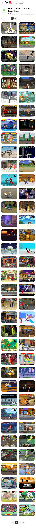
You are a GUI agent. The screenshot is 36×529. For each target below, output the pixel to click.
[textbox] (4, 18)
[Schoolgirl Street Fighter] (27, 276)
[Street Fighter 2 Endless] (9, 276)
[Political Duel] (9, 152)
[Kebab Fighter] (9, 138)
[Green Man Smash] (27, 455)
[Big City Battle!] (9, 496)
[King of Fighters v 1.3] (9, 56)
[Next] (23, 522)
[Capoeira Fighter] (27, 221)
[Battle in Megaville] (9, 400)
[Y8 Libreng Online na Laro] (8, 2)
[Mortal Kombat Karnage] (27, 125)
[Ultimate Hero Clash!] (9, 359)
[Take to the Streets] (27, 56)
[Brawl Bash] (27, 331)
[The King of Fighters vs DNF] (9, 70)
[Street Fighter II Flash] (9, 83)
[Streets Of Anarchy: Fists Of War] (9, 317)
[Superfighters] (27, 152)
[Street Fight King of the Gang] (9, 441)
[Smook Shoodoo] (9, 510)
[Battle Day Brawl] (9, 483)
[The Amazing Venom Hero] (27, 207)
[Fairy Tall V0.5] (9, 414)
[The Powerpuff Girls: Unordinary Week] (27, 496)
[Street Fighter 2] (9, 125)
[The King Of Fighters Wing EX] (27, 193)
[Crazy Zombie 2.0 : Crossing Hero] (27, 304)
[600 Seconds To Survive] (27, 386)
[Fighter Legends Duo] (27, 235)
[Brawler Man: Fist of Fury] (27, 317)
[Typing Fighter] (9, 221)
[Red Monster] (9, 455)
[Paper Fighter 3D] (9, 249)
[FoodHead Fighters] (27, 469)
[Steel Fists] (9, 427)
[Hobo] (9, 207)
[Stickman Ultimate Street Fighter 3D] (27, 138)
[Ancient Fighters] (9, 372)
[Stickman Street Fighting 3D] (27, 249)
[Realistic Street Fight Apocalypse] (9, 42)
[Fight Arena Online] (27, 83)
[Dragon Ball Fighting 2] (9, 345)
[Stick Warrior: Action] (9, 469)
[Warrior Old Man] (27, 42)
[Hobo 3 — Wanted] (27, 414)
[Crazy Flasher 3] (9, 304)
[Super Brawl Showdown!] (27, 400)
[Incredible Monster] (27, 180)
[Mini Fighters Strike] (27, 345)
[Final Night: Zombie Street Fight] (27, 427)
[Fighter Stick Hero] (27, 510)
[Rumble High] (9, 386)
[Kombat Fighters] (27, 441)
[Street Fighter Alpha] (27, 290)
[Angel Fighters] (27, 28)
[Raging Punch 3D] (27, 70)
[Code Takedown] (9, 235)
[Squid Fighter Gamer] (9, 166)
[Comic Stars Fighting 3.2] (27, 372)
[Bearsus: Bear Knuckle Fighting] (27, 262)
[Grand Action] (9, 97)
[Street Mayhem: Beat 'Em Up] (9, 290)
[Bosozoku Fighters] (9, 111)
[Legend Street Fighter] (9, 193)
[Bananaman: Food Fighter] (27, 359)
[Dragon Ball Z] (27, 166)
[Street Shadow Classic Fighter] (27, 111)
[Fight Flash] (9, 331)
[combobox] (4, 18)
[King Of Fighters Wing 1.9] (9, 262)
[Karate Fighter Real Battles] (27, 483)
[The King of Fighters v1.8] (27, 97)
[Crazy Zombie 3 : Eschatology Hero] (9, 28)
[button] (27, 14)
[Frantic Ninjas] (9, 180)
